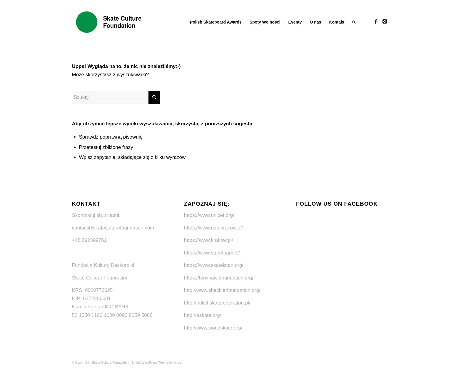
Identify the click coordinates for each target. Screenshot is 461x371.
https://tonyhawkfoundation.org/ (218, 278)
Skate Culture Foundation (110, 362)
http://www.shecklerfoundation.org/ (222, 290)
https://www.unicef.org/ (209, 215)
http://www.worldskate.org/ (213, 328)
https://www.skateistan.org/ (213, 265)
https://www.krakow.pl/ (208, 240)
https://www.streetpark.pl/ (212, 253)
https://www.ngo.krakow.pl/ (213, 228)
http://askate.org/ (202, 315)
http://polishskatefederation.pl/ (217, 303)
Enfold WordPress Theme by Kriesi (156, 362)
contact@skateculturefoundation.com (113, 228)
